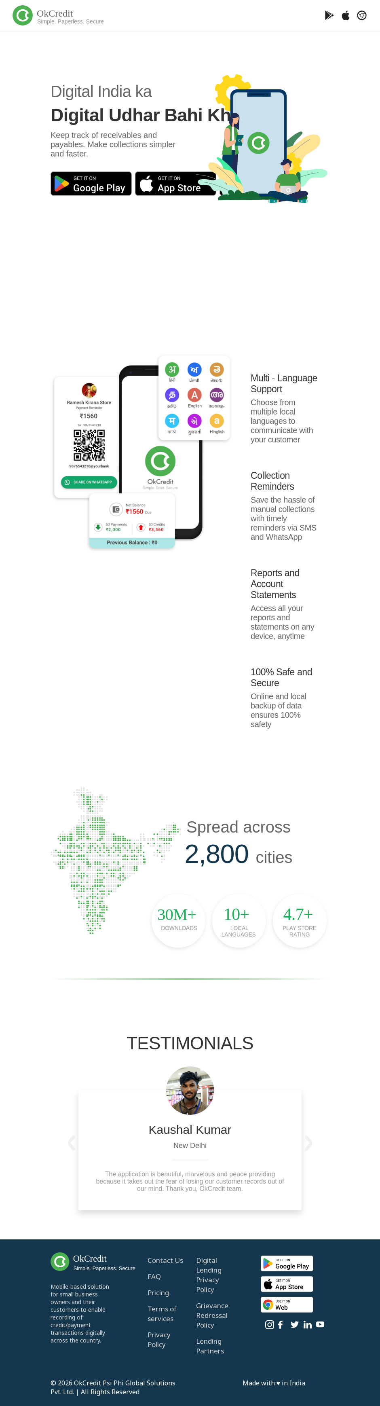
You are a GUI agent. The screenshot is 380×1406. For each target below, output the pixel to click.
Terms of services (162, 1313)
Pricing (158, 1292)
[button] (72, 1143)
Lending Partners (210, 1345)
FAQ (154, 1276)
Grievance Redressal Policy (212, 1315)
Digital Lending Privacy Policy (209, 1275)
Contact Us (165, 1260)
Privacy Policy (159, 1339)
